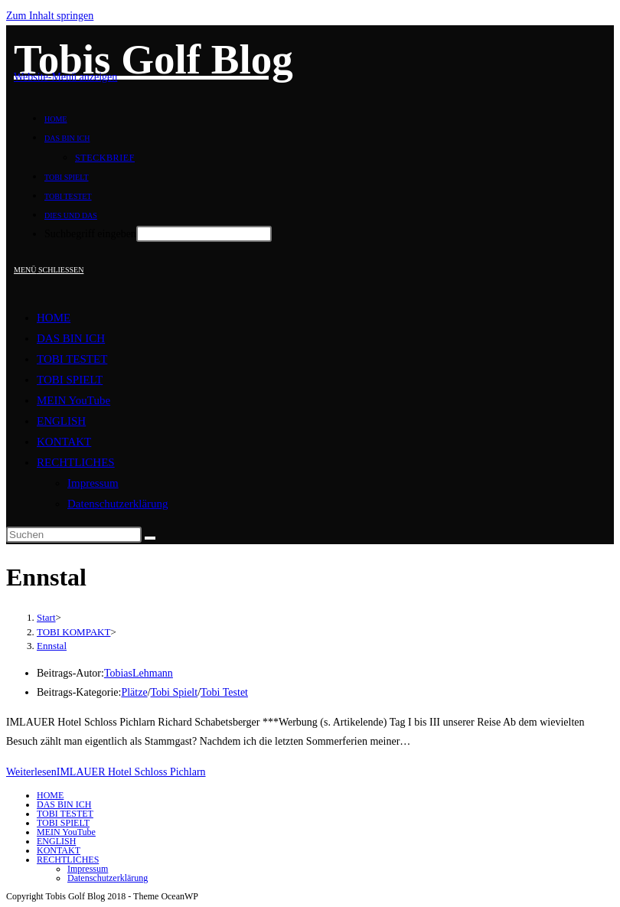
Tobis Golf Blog (153, 59)
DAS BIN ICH (71, 338)
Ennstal (52, 645)
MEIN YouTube (73, 400)
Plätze (134, 692)
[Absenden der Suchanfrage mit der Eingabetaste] (204, 234)
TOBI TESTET (72, 359)
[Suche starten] (150, 538)
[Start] (46, 617)
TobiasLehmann (138, 673)
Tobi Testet (224, 692)
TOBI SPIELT (70, 380)
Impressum (93, 483)
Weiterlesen (106, 772)
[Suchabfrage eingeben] (74, 535)
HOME (53, 318)
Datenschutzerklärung (117, 504)
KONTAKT (64, 442)
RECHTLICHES (76, 462)
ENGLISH (61, 421)
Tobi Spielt (174, 692)
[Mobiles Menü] (48, 270)
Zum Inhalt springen (49, 15)
